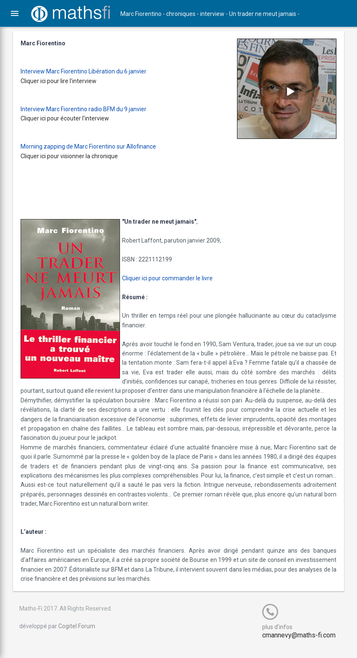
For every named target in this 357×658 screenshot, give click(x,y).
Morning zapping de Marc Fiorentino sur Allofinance (94, 146)
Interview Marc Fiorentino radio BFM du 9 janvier (89, 109)
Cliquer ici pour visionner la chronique (75, 156)
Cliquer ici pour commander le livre (173, 278)
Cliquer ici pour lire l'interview (64, 81)
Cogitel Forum (82, 635)
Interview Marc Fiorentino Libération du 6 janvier (89, 71)
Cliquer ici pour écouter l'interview (70, 118)
